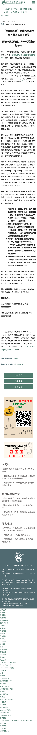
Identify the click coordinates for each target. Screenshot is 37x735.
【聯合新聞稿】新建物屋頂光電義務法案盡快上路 (18, 483)
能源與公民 (18, 364)
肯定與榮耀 (4, 620)
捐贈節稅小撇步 (5, 715)
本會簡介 (3, 612)
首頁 (2, 16)
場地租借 (18, 381)
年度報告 (3, 631)
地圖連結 (30, 580)
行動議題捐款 (4, 712)
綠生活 (2, 644)
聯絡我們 (17, 603)
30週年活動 (4, 623)
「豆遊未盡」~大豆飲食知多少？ (16, 534)
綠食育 (2, 639)
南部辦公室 (4, 694)
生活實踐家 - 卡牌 (6, 681)
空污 (1, 647)
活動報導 (3, 654)
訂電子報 (18, 387)
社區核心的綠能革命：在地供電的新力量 (18, 506)
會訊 (1, 673)
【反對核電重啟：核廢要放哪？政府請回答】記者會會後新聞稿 (18, 477)
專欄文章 (3, 652)
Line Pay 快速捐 (5, 710)
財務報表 (3, 628)
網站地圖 (11, 603)
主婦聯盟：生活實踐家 (8, 662)
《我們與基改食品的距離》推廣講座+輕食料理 (17, 540)
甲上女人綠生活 (5, 665)
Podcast (3, 660)
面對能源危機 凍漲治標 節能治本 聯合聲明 (18, 470)
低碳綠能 (3, 641)
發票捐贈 (3, 718)
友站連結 (5, 603)
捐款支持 (18, 375)
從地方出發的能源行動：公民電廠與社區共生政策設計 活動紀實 (18, 529)
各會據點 (3, 615)
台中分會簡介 (4, 686)
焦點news (3, 649)
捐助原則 (3, 726)
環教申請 (3, 728)
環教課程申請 (4, 731)
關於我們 (3, 610)
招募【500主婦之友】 (7, 699)
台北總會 (3, 702)
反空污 (2, 691)
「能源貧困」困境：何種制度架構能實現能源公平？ (18, 513)
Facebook (24, 603)
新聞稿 (7, 16)
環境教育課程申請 (6, 689)
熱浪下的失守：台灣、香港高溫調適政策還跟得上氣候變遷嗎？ (18, 499)
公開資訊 (3, 625)
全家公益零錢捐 (18, 605)
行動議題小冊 (4, 678)
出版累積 (3, 670)
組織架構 (3, 618)
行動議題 (3, 636)
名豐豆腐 (11, 605)
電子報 (2, 676)
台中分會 (3, 683)
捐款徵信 (3, 633)
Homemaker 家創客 (7, 668)
